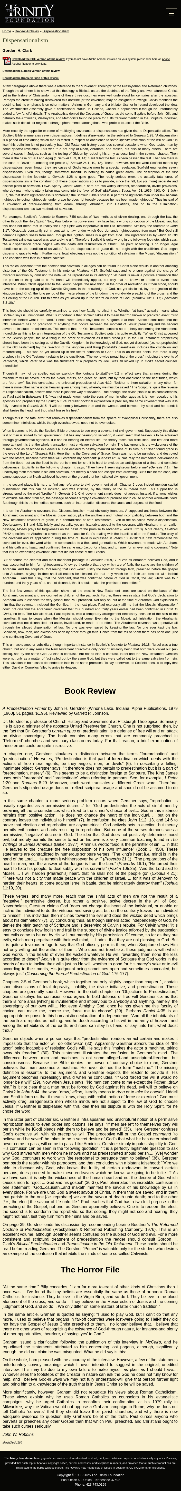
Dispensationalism (56, 31)
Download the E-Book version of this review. (31, 70)
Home (6, 31)
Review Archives (27, 31)
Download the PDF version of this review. (38, 59)
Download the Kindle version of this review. (31, 78)
